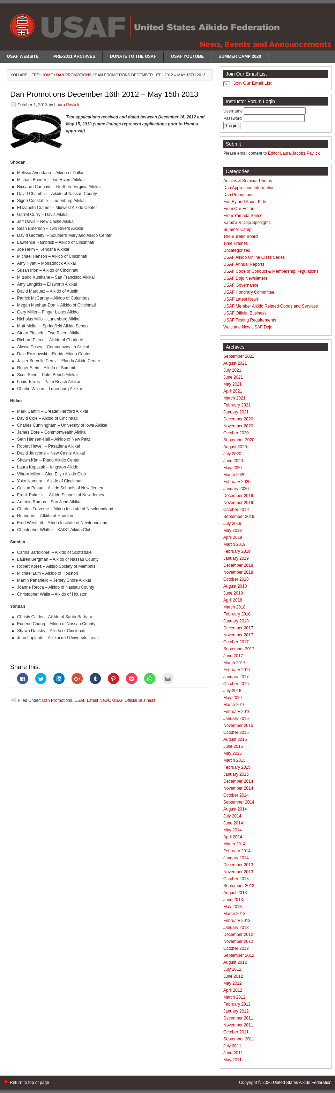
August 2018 (235, 586)
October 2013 (236, 878)
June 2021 (233, 377)
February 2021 (237, 405)
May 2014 (232, 830)
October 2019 (236, 509)
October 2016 (236, 683)
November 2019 (238, 502)
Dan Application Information (249, 187)
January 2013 (236, 927)
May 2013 (232, 906)
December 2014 (238, 781)
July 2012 (232, 969)
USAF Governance (241, 285)
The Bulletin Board (240, 236)
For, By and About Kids (244, 201)
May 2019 (232, 530)
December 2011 (238, 1018)
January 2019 (236, 558)
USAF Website (23, 56)
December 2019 (238, 495)
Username (233, 111)
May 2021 (232, 384)
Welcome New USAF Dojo (247, 327)
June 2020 (233, 460)
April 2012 (232, 990)
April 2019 (232, 537)
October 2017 (236, 641)
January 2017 (236, 676)
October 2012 (236, 948)
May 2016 (232, 697)
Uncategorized (236, 250)
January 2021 (236, 412)
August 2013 (235, 892)
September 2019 (238, 516)
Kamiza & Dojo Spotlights (246, 222)
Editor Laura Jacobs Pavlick (294, 153)
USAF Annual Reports (243, 264)
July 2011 (232, 1046)
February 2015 (237, 767)
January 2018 (236, 621)
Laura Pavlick (66, 104)
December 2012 (238, 934)
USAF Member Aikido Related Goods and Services (270, 306)
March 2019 (234, 544)
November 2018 (238, 572)
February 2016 (237, 711)
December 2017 (238, 628)
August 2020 (235, 446)
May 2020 (232, 467)
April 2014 (232, 837)
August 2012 (235, 962)
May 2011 (232, 1059)
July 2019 (232, 523)
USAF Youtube (187, 56)
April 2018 (232, 600)
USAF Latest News (92, 700)
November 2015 (238, 725)
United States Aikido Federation (302, 1082)
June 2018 (233, 593)
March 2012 (234, 997)
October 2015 (236, 732)
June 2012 (233, 976)
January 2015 (236, 774)
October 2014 (236, 795)
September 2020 (238, 439)
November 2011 (238, 1025)
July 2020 (232, 453)
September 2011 (238, 1039)
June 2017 (233, 655)
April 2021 (232, 391)
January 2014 (236, 857)
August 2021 (235, 363)
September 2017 (238, 648)
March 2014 (234, 844)
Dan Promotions (57, 700)
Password (233, 118)
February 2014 (237, 850)
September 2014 (238, 802)
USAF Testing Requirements (249, 320)
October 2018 (236, 579)
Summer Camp (237, 229)
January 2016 (236, 718)
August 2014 (235, 809)
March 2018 (234, 607)
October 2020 (236, 433)
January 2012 (236, 1011)
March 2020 (234, 474)
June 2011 (233, 1053)
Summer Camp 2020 (239, 56)
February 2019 (237, 551)
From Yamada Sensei (243, 215)
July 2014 (232, 816)
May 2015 (232, 753)
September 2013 (238, 885)
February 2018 (237, 614)
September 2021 (238, 356)
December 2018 (238, 565)
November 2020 (238, 426)
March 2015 (234, 760)
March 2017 (234, 662)
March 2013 (234, 913)
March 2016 (234, 704)
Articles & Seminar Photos (247, 180)
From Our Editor (238, 208)
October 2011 (236, 1032)
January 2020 (236, 488)
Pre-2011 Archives (74, 56)
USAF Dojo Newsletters (245, 278)
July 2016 (232, 690)
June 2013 (233, 899)
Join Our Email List (252, 83)
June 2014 (233, 823)
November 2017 (238, 635)
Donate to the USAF (133, 56)
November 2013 (238, 871)
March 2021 (234, 398)
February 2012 (237, 1004)
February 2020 (237, 481)
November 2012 (238, 941)
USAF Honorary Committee (248, 292)
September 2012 (238, 955)
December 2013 (238, 864)
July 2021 (232, 370)
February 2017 (237, 669)
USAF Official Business (133, 700)
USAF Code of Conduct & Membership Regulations (271, 271)
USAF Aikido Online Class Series (254, 257)
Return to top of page (29, 1082)
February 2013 (237, 920)
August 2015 (235, 739)
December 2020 (238, 419)
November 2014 (238, 788)
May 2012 (232, 983)
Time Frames (235, 243)
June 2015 (233, 746)
